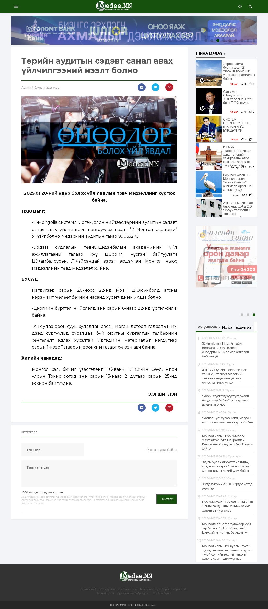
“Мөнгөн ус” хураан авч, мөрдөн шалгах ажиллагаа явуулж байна (227, 420)
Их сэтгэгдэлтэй (236, 327)
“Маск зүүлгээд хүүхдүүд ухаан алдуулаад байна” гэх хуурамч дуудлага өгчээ (225, 400)
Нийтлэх (167, 499)
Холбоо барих (162, 593)
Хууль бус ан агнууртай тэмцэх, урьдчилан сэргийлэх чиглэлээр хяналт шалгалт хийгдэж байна (226, 466)
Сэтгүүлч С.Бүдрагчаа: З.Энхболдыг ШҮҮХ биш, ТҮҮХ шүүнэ (238, 97)
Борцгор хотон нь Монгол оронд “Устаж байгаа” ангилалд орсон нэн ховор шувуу (238, 182)
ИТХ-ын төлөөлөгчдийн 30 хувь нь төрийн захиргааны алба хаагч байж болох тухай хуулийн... (237, 156)
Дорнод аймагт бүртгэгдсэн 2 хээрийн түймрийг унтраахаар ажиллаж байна (239, 71)
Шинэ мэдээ (209, 53)
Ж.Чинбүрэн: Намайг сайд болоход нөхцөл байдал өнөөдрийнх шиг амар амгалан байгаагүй (225, 350)
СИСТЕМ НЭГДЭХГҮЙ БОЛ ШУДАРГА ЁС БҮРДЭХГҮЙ (236, 125)
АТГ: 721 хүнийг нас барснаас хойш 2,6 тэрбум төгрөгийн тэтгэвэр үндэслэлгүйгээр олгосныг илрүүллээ (238, 212)
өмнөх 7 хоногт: (238, 6)
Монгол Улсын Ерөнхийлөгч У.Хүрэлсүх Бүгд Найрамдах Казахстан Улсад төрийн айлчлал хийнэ (227, 442)
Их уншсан (207, 327)
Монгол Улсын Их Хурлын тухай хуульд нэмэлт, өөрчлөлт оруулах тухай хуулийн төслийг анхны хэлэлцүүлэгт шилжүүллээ (227, 552)
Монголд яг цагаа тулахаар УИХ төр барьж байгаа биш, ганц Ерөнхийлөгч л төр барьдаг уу (226, 528)
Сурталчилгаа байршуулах (133, 593)
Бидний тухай (105, 593)
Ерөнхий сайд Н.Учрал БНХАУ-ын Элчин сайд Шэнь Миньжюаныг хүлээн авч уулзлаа (227, 506)
